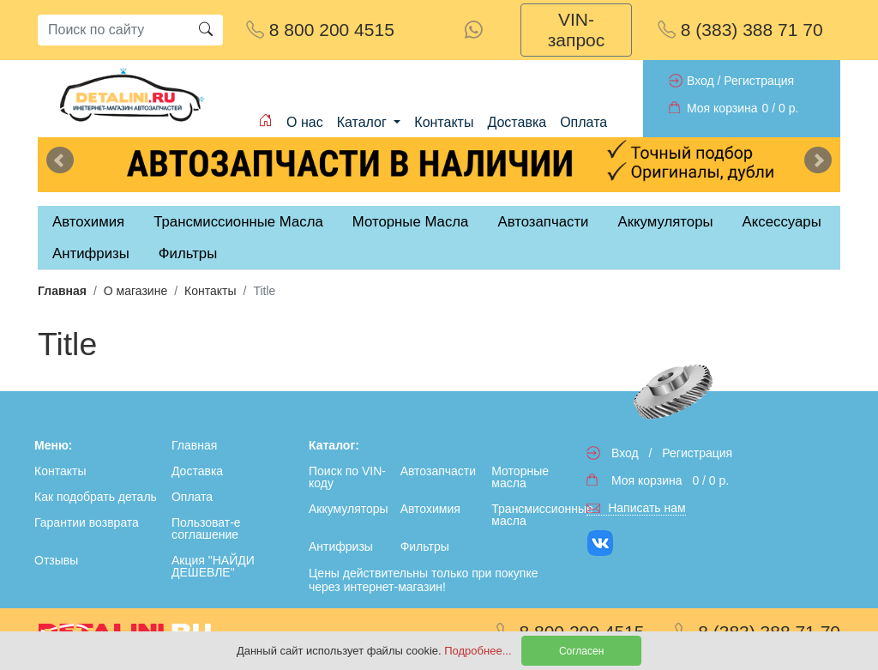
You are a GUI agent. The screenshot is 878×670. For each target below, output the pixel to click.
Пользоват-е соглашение (206, 528)
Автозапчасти (542, 222)
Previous (60, 160)
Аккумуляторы (348, 509)
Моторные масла (520, 477)
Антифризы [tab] (90, 253)
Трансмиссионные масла (533, 515)
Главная (62, 291)
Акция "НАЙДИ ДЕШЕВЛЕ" (213, 566)
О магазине (135, 291)
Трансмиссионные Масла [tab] (238, 222)
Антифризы (341, 546)
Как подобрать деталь (95, 497)
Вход (700, 81)
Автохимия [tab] (88, 222)
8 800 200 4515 (320, 29)
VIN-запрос (576, 29)
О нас (304, 122)
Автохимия (430, 509)
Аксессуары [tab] (782, 222)
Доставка (516, 122)
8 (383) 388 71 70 (740, 29)
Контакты (443, 122)
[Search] (113, 30)
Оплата (583, 122)
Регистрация (759, 81)
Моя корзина (722, 108)
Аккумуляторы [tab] (665, 222)
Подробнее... (479, 650)
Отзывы (56, 560)
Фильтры (188, 253)
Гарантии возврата (86, 522)
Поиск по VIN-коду (347, 477)
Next (818, 160)
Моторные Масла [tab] (410, 222)
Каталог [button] (364, 122)
